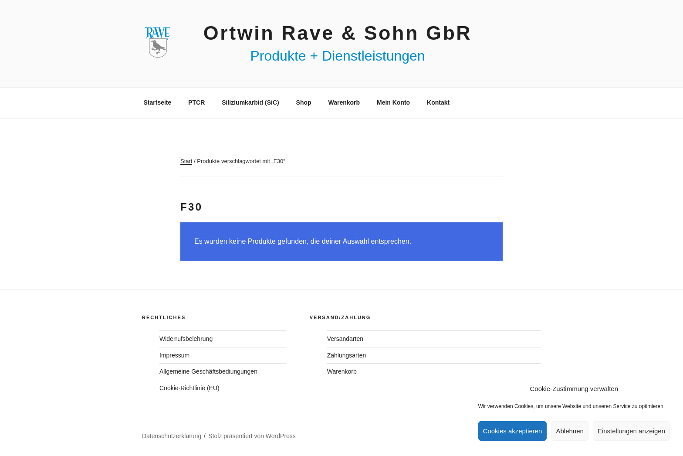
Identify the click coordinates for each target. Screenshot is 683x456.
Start (186, 161)
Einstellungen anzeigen (631, 431)
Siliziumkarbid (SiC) (250, 102)
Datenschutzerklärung (171, 435)
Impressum (174, 355)
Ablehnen (569, 431)
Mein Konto (393, 102)
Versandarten (345, 338)
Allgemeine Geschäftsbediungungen (208, 371)
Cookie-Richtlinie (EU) (189, 388)
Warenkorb (344, 102)
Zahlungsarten (346, 355)
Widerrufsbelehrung (186, 338)
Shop (303, 102)
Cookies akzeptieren (512, 431)
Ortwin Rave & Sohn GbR (337, 33)
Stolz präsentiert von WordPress (252, 435)
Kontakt (438, 102)
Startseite (158, 102)
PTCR (196, 102)
